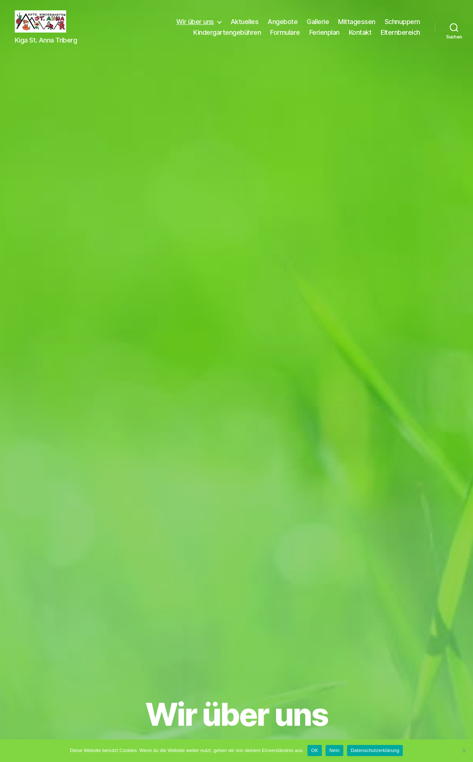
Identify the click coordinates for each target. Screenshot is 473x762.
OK (314, 750)
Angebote (282, 27)
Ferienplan (324, 38)
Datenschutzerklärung (375, 750)
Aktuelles (245, 27)
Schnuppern (402, 27)
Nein (334, 750)
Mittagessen (356, 27)
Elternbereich (400, 38)
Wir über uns (195, 27)
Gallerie (318, 27)
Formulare (285, 38)
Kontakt (360, 38)
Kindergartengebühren (227, 38)
